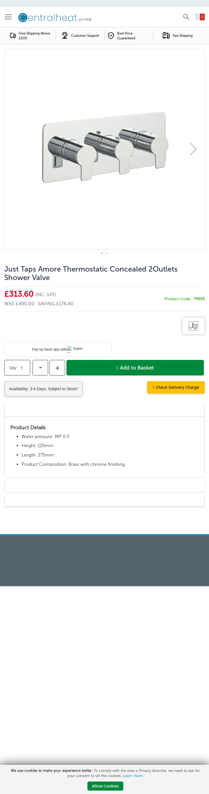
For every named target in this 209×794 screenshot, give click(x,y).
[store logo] (55, 16)
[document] (105, 779)
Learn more (133, 776)
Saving (47, 303)
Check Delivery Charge (177, 387)
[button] (193, 149)
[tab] (104, 410)
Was (10, 303)
